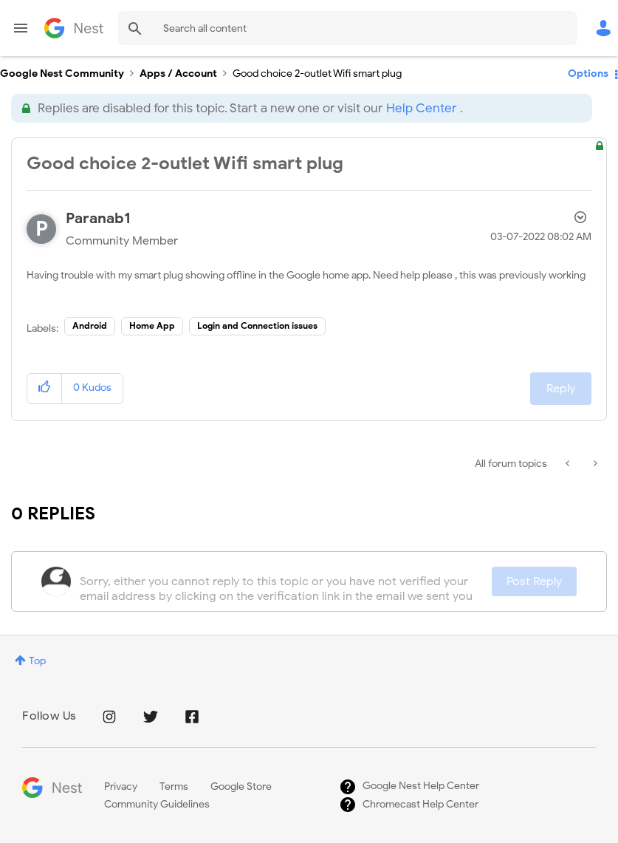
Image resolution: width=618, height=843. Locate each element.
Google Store (241, 786)
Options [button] (588, 73)
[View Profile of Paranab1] (98, 218)
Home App (152, 325)
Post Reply (534, 581)
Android (89, 325)
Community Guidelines (157, 804)
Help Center (421, 108)
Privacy (120, 786)
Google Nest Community (73, 28)
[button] (44, 388)
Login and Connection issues (257, 325)
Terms (173, 786)
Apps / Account (178, 73)
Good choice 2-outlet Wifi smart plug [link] (317, 73)
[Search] (347, 28)
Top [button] (37, 661)
